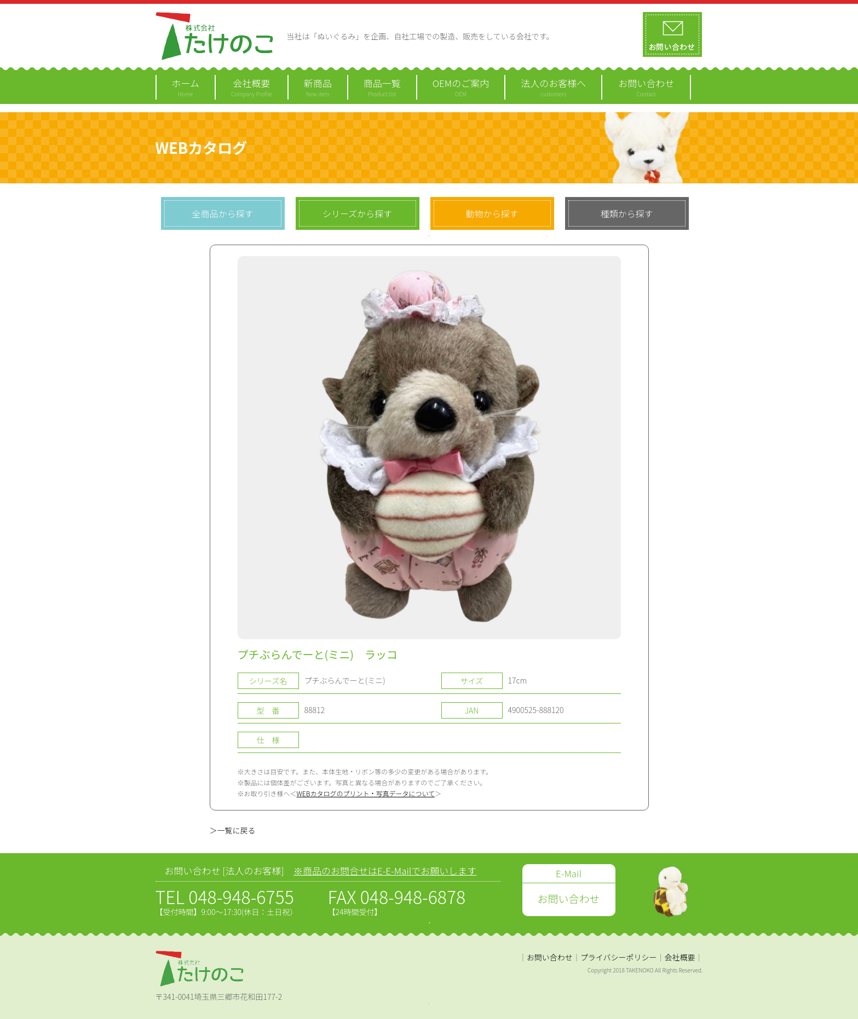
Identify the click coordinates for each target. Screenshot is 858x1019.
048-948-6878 (413, 896)
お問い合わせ (550, 957)
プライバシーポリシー (618, 957)
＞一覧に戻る (233, 830)
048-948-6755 (241, 896)
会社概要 (680, 957)
